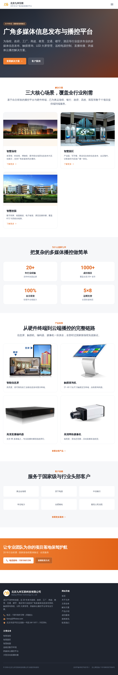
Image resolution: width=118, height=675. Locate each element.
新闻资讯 (65, 619)
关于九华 (65, 600)
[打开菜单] (112, 4)
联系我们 (65, 623)
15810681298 (18, 615)
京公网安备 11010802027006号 (103, 667)
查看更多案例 (59, 517)
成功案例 (65, 615)
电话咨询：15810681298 (18, 560)
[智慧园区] (88, 140)
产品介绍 (65, 611)
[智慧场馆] (30, 140)
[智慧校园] (30, 200)
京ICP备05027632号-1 (81, 667)
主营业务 (65, 603)
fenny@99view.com (15, 619)
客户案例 (36, 61)
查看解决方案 (15, 61)
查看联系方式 (43, 560)
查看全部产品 (59, 451)
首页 (64, 596)
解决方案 (65, 607)
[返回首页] (17, 4)
